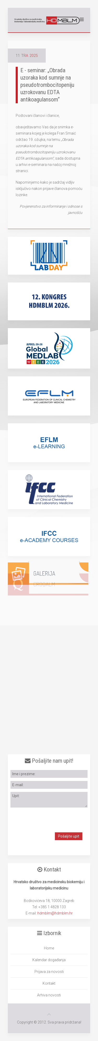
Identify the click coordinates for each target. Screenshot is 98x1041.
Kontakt (49, 983)
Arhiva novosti (49, 995)
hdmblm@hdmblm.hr (55, 913)
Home (49, 948)
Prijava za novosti (49, 972)
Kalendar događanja (49, 960)
